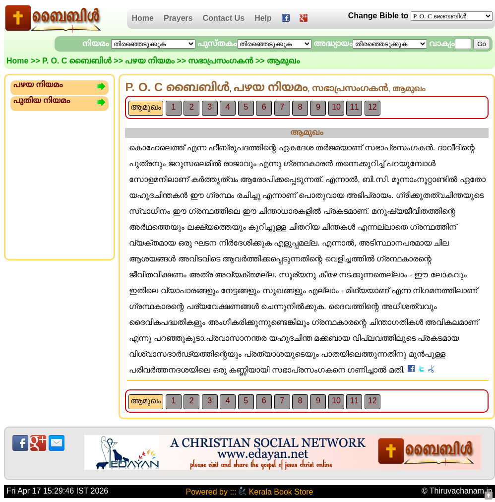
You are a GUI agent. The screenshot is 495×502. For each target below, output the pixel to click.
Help (263, 18)
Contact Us (224, 18)
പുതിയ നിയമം (41, 100)
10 (336, 107)
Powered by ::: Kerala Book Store (249, 492)
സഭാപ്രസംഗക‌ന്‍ (220, 61)
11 (354, 107)
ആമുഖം (145, 107)
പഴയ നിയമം (149, 61)
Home (143, 18)
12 (372, 107)
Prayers (178, 18)
